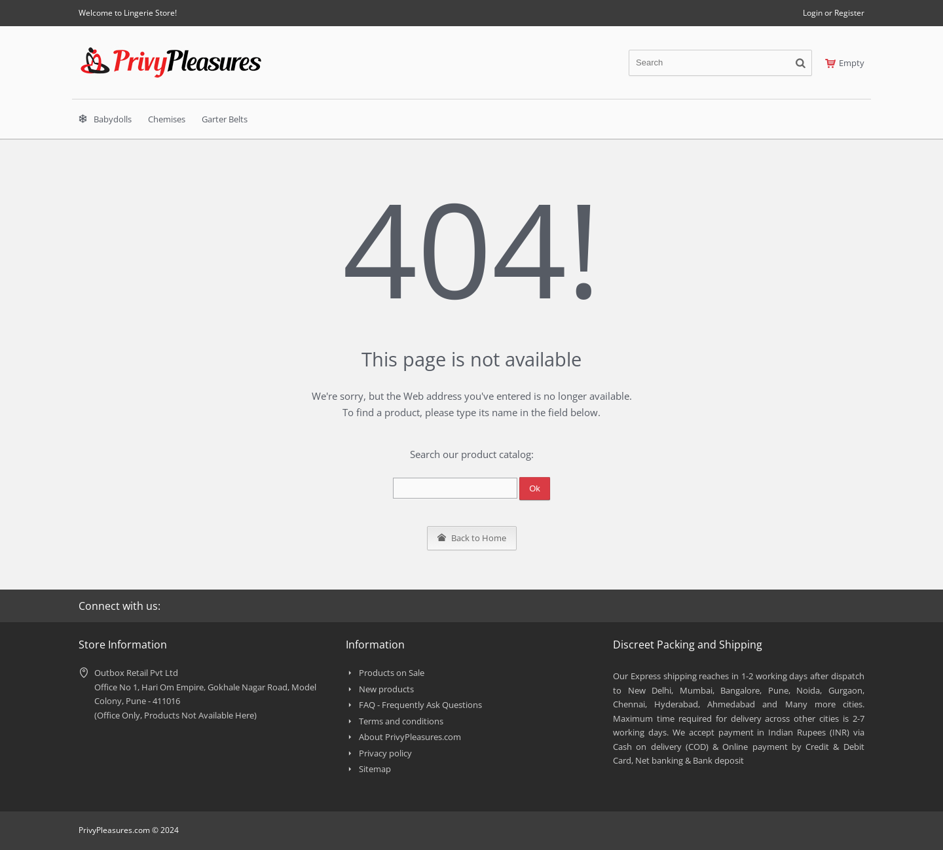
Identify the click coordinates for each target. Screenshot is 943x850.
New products (386, 689)
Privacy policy (385, 753)
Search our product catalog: (472, 454)
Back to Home (471, 538)
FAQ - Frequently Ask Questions (420, 705)
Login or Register (833, 12)
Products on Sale (391, 673)
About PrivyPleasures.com (410, 737)
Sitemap (375, 769)
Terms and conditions (401, 721)
